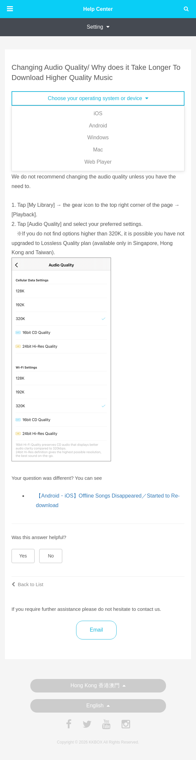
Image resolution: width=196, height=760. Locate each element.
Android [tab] (98, 125)
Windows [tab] (98, 137)
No (51, 555)
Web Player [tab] (97, 162)
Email (96, 630)
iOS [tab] (98, 113)
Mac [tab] (98, 149)
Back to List (27, 584)
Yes (23, 555)
